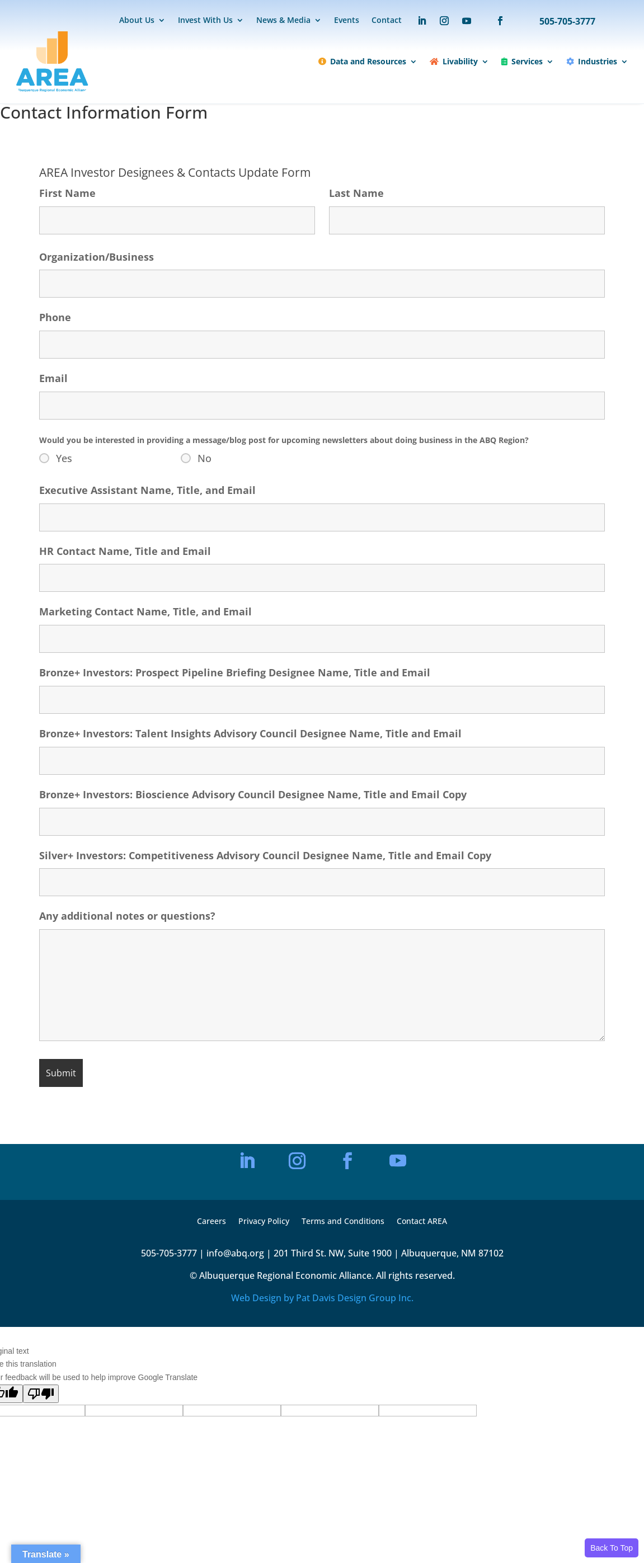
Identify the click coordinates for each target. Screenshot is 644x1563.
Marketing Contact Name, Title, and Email (145, 611)
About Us (136, 20)
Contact (387, 20)
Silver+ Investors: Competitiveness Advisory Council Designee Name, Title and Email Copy (265, 855)
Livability (454, 61)
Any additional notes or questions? (127, 915)
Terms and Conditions (343, 1221)
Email (53, 378)
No (204, 458)
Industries (591, 61)
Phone (55, 317)
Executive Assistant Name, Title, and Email (147, 490)
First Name (67, 193)
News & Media (283, 20)
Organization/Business (96, 256)
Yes (64, 458)
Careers (211, 1221)
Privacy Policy (263, 1221)
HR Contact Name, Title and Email (125, 551)
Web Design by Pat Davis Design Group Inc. (322, 1298)
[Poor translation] (41, 1394)
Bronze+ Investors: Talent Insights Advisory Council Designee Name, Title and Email (250, 733)
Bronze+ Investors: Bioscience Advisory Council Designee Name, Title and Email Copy (253, 794)
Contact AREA (422, 1221)
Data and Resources (362, 61)
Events (346, 20)
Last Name (356, 193)
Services (522, 61)
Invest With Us (205, 20)
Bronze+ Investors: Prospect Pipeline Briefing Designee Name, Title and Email (234, 672)
